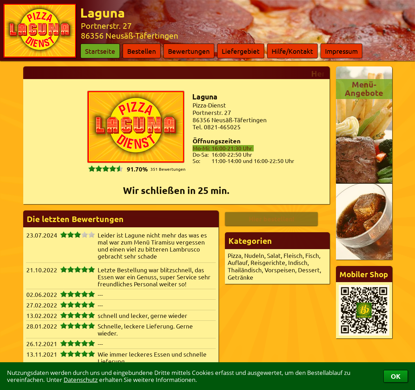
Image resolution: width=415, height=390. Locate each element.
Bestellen (141, 51)
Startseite (100, 51)
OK (396, 376)
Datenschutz (81, 380)
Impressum (341, 51)
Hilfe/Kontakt (292, 51)
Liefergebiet (241, 51)
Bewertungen (189, 51)
